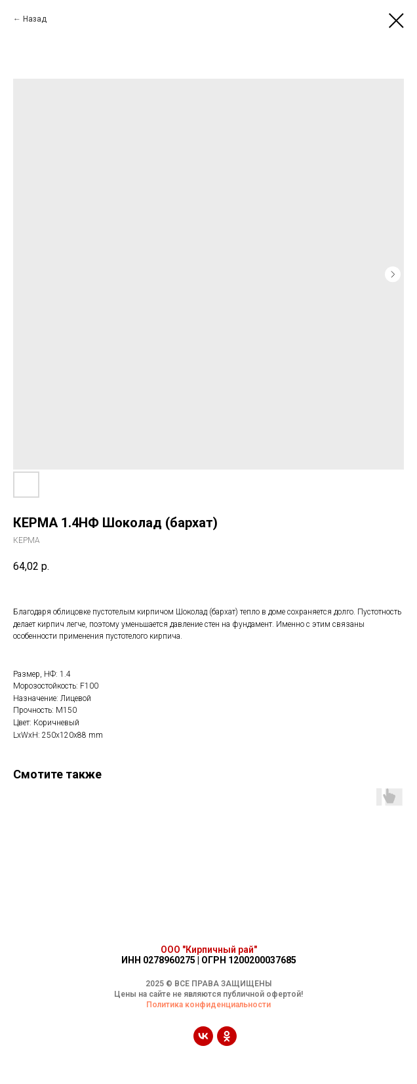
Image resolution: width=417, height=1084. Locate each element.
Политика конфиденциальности (208, 1004)
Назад (35, 19)
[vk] (203, 1042)
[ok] (227, 1042)
